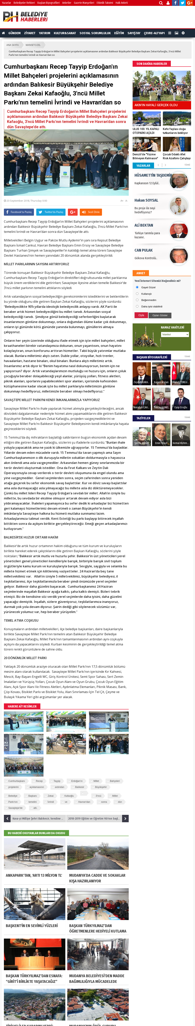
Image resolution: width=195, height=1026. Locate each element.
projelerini (13, 787)
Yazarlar (6, 2)
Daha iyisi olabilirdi (151, 306)
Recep (39, 781)
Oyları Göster (160, 315)
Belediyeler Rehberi (24, 2)
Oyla (141, 315)
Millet (96, 781)
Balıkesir (79, 787)
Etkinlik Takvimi (105, 2)
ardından (59, 787)
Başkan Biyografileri (48, 2)
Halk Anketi (122, 2)
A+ (122, 200)
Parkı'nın (13, 802)
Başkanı (32, 796)
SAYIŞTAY (134, 33)
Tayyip (57, 781)
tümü (187, 164)
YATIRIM (44, 33)
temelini (32, 802)
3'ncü (98, 796)
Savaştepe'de (15, 808)
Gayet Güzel (148, 287)
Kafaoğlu (69, 796)
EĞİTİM (119, 33)
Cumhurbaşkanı (16, 781)
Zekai (50, 796)
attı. (35, 808)
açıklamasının (36, 787)
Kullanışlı (146, 293)
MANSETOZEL (33, 45)
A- (126, 200)
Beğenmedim (148, 300)
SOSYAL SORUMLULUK (95, 33)
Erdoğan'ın (76, 781)
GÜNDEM (14, 33)
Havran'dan (84, 802)
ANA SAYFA (12, 45)
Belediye (12, 796)
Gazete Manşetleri (84, 2)
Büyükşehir (101, 787)
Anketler (66, 2)
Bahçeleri (115, 781)
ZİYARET (29, 33)
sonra (104, 802)
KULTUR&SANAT (65, 33)
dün (120, 802)
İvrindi (51, 802)
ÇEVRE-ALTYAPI (154, 33)
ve (66, 802)
